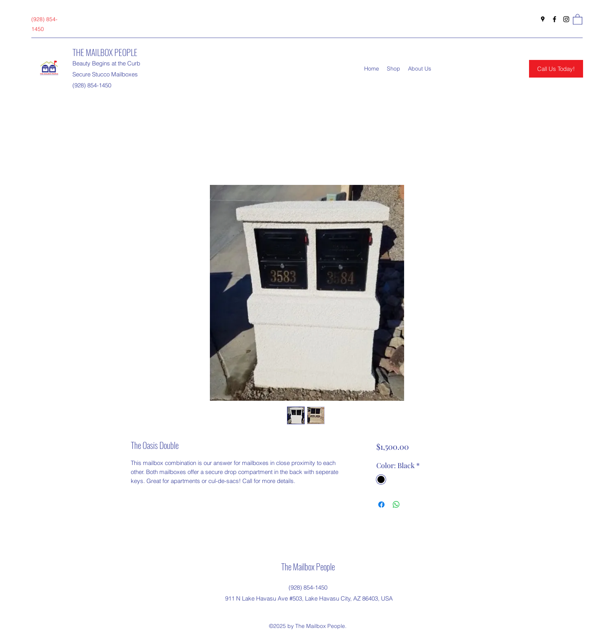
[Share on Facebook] (381, 504)
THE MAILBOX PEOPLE (104, 52)
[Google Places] (543, 19)
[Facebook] (554, 19)
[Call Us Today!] (556, 69)
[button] (577, 19)
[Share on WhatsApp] (396, 504)
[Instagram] (566, 19)
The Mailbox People (308, 566)
